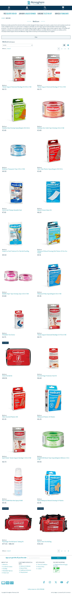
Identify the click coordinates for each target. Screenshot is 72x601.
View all (9, 48)
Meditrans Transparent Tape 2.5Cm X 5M (13, 169)
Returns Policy (23, 568)
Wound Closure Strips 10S (44, 210)
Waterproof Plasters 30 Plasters (46, 417)
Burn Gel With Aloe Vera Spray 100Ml (12, 500)
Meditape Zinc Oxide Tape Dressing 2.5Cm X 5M (50, 128)
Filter (36, 37)
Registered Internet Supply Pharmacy (60, 565)
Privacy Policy (40, 566)
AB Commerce (67, 592)
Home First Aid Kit (7, 376)
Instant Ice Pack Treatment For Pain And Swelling (15, 251)
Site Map (4, 568)
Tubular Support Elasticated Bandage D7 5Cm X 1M (51, 87)
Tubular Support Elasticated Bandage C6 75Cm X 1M (51, 335)
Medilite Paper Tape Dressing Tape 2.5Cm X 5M (15, 294)
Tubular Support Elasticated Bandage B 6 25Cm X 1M (16, 87)
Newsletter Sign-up (7, 570)
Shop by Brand (23, 572)
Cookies (39, 568)
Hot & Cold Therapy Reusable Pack (12, 210)
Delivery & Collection (24, 566)
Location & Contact (7, 566)
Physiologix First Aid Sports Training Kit (12, 541)
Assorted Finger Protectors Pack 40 (47, 376)
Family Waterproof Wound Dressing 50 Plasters (50, 500)
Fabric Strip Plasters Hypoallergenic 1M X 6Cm (50, 169)
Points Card (5, 572)
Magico (56, 592)
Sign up (58, 557)
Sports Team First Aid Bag (44, 541)
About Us (5, 564)
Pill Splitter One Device (8, 335)
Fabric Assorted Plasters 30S (10, 417)
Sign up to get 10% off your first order (16, 557)
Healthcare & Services (25, 570)
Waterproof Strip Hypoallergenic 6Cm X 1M (49, 294)
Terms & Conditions (41, 564)
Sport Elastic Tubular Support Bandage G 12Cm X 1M (16, 458)
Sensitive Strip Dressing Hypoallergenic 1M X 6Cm (16, 128)
